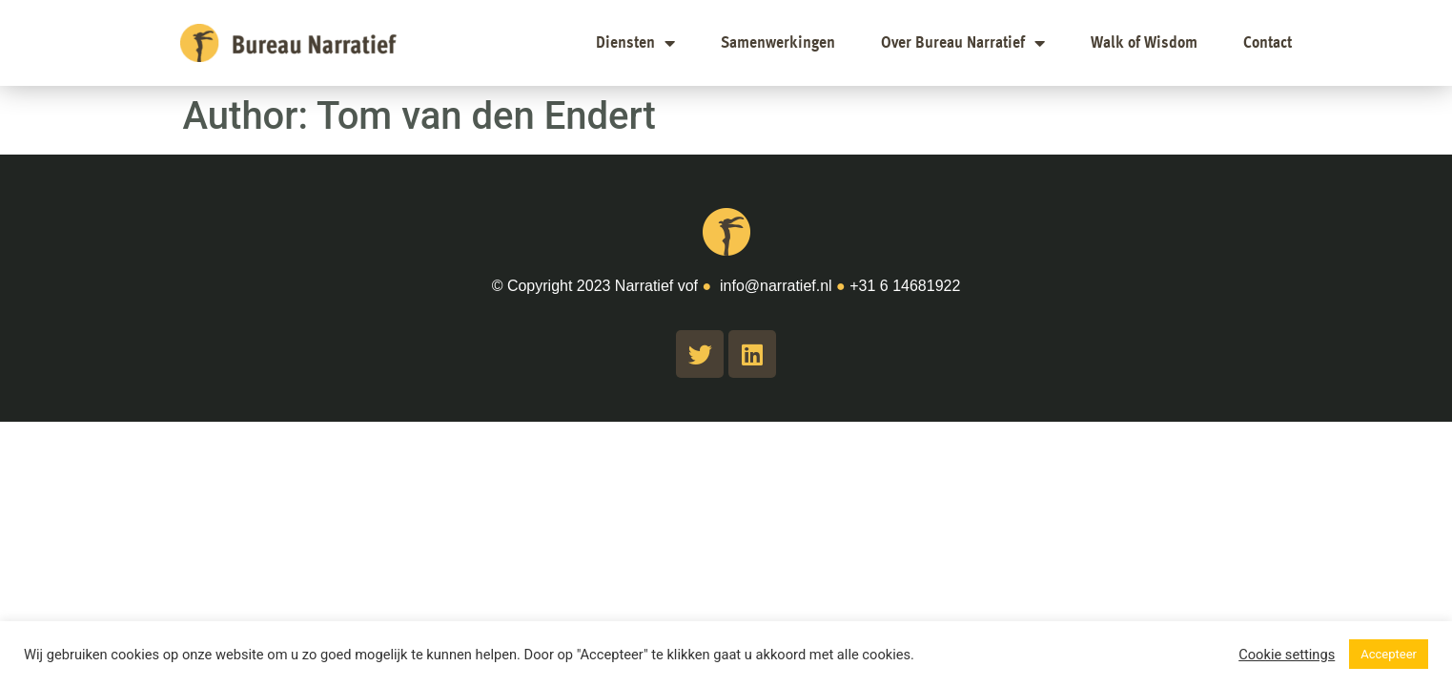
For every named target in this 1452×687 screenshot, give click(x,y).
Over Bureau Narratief (963, 43)
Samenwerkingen (778, 43)
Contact (1267, 43)
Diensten (635, 43)
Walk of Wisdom (1144, 43)
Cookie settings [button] (1286, 654)
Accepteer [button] (1388, 654)
